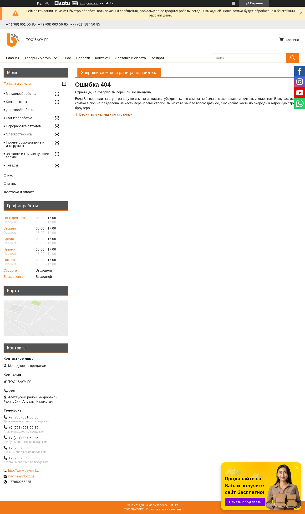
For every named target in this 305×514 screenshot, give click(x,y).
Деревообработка (20, 110)
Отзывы (10, 184)
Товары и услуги (37, 58)
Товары (12, 165)
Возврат (157, 58)
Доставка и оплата (130, 58)
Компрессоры (16, 102)
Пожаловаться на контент (163, 509)
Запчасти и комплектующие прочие (27, 155)
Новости (83, 58)
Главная (13, 58)
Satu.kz (173, 505)
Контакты (102, 58)
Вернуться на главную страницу (105, 114)
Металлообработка (21, 94)
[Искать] (292, 58)
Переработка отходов (23, 126)
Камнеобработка (19, 118)
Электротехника (19, 134)
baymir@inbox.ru (21, 476)
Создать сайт (89, 3)
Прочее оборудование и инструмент (25, 144)
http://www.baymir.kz (23, 470)
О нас (66, 58)
